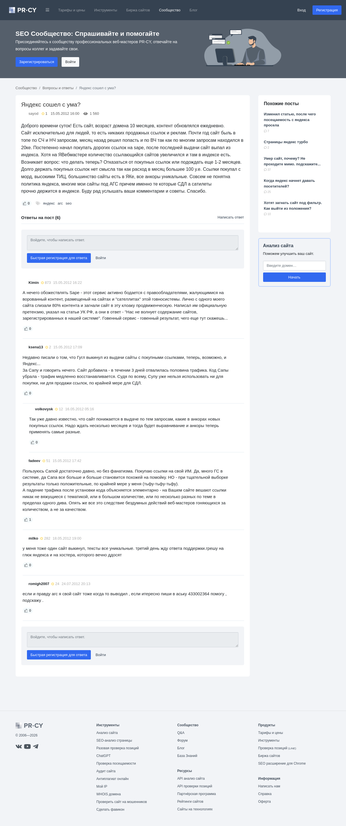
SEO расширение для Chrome (282, 763)
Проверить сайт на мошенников (122, 802)
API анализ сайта (191, 779)
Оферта (264, 802)
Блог (194, 10)
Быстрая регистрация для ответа (59, 258)
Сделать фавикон (111, 810)
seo (69, 203)
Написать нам (269, 786)
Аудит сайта (106, 771)
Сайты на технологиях (195, 809)
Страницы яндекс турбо (286, 142)
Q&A (180, 733)
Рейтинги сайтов (190, 802)
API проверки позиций (194, 786)
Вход (301, 10)
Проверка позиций (277, 748)
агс (60, 203)
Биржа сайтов (138, 10)
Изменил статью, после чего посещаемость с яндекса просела (290, 119)
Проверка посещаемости (116, 763)
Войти (70, 62)
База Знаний (187, 756)
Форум (182, 740)
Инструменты (105, 10)
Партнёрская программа (196, 794)
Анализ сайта (278, 245)
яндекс (49, 203)
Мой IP (102, 786)
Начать (294, 277)
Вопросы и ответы (58, 88)
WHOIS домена (109, 794)
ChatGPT (104, 756)
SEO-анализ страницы (114, 740)
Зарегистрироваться (36, 62)
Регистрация (327, 10)
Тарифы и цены (71, 10)
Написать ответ (230, 217)
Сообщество (170, 10)
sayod (34, 113)
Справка (265, 794)
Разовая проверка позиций (118, 748)
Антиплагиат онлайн (113, 779)
